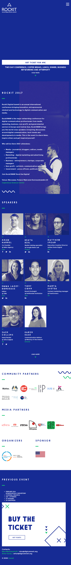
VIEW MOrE (36, 72)
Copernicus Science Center (13, 183)
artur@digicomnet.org (22, 554)
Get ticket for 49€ (35, 62)
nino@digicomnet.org (28, 551)
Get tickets (17, 537)
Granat (11, 558)
